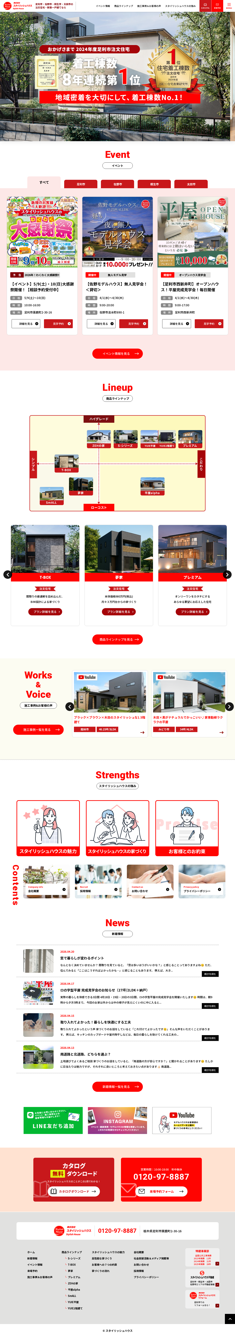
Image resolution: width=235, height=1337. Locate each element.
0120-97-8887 (117, 1231)
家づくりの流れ (100, 1271)
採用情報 (139, 1271)
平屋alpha (74, 1289)
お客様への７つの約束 (104, 1264)
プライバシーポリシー (146, 1277)
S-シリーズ (74, 1258)
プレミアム (74, 1277)
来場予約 (32, 1271)
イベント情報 (103, 6)
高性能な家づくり (102, 1258)
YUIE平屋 (73, 1302)
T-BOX (72, 1264)
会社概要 (139, 1252)
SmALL (72, 1296)
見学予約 (58, 324)
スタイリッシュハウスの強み (180, 6)
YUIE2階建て (75, 1308)
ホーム (31, 1252)
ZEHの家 (73, 1283)
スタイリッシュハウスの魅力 (108, 1252)
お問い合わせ (141, 1264)
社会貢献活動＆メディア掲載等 (151, 1258)
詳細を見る (26, 324)
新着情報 (32, 1258)
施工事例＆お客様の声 (149, 6)
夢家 (70, 1271)
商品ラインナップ (123, 6)
